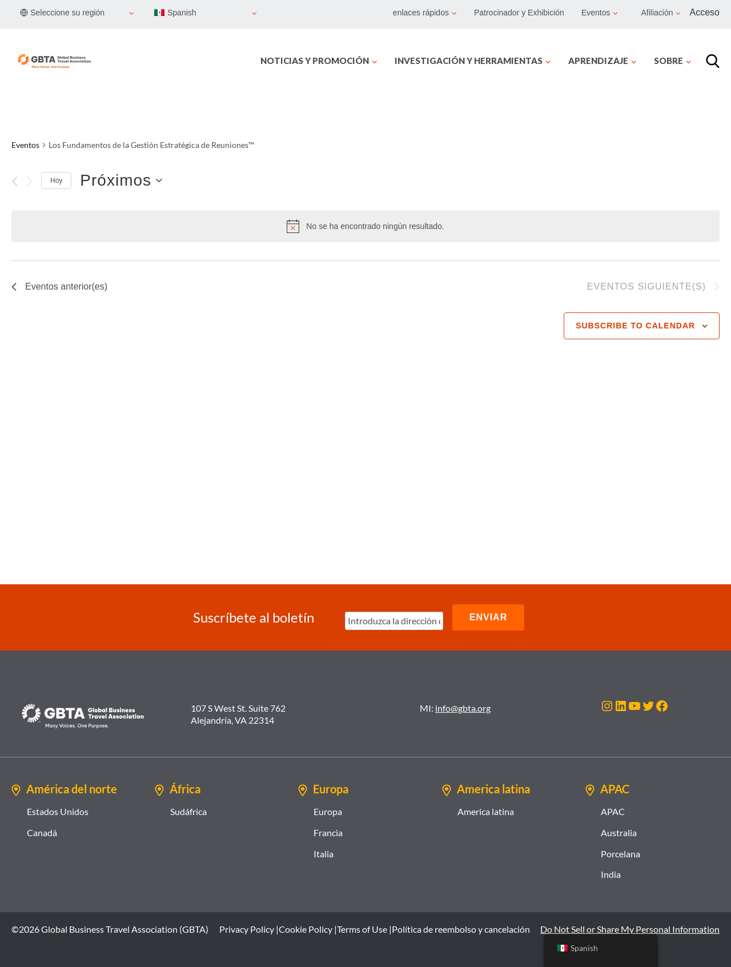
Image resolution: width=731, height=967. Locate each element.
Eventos (25, 145)
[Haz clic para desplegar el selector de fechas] (121, 180)
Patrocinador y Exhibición (519, 12)
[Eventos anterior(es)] (14, 181)
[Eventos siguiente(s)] (29, 181)
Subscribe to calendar (635, 325)
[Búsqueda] (713, 61)
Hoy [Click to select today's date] (56, 180)
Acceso (705, 12)
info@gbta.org (463, 708)
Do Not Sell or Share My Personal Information (630, 929)
